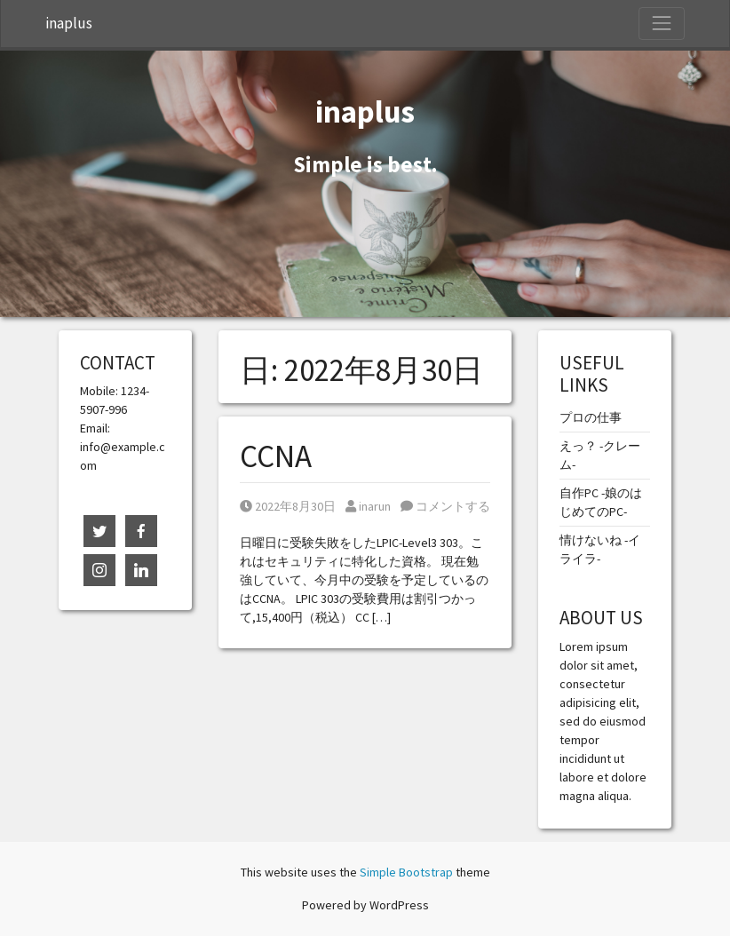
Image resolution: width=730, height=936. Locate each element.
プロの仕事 (590, 417)
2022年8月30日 (288, 506)
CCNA (276, 456)
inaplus (68, 23)
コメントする (445, 506)
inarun (368, 506)
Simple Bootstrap (406, 872)
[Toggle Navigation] (662, 23)
